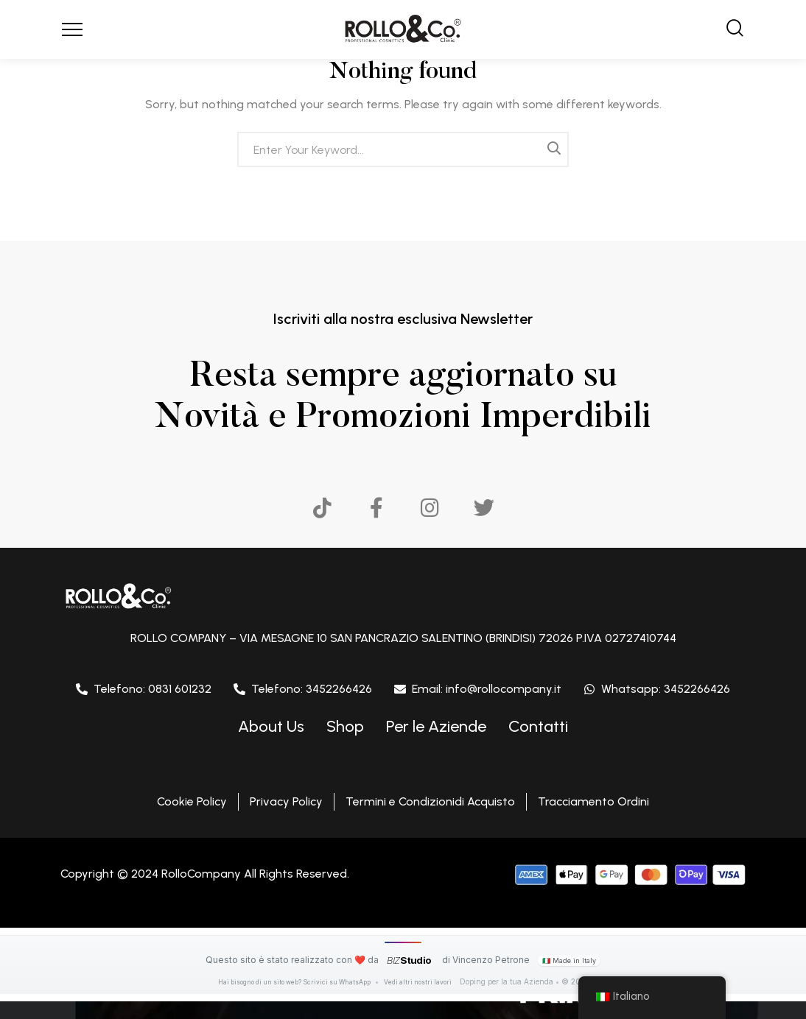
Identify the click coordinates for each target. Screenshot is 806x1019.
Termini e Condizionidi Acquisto (430, 801)
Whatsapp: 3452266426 (665, 689)
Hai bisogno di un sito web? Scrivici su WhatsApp (293, 982)
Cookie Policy (192, 801)
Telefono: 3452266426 (311, 689)
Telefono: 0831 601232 (152, 689)
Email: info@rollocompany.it (486, 689)
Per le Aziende (436, 726)
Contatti (538, 726)
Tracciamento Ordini (593, 801)
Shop (345, 726)
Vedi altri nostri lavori (425, 982)
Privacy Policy (286, 801)
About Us (271, 726)
